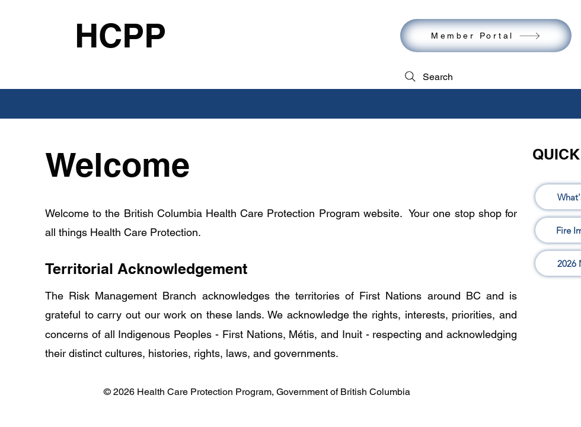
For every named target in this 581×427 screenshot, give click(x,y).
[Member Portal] (486, 35)
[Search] (427, 76)
